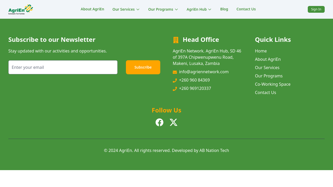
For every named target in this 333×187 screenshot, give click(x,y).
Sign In (316, 9)
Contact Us (246, 8)
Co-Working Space (273, 84)
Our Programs (163, 9)
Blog (224, 8)
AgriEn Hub (199, 9)
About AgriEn (92, 8)
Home (261, 51)
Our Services (126, 9)
